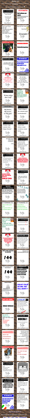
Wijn (8, 417)
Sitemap (17, 417)
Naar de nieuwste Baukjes (23, 417)
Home (4, 417)
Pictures (13, 417)
